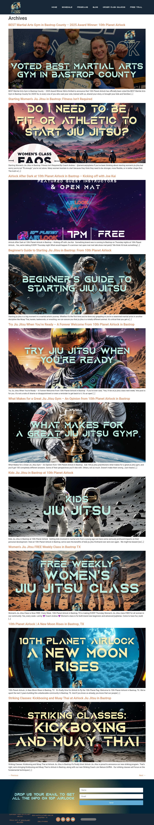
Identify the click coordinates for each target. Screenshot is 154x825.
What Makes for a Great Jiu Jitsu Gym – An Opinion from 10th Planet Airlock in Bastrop (69, 398)
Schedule (67, 7)
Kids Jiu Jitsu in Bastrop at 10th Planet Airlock (40, 473)
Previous (13, 775)
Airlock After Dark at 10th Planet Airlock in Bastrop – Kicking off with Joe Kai (62, 176)
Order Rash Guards (114, 7)
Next (142, 775)
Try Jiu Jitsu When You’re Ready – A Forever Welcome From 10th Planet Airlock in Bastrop (71, 324)
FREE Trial (136, 7)
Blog (95, 7)
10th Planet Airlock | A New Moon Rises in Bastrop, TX (46, 624)
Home (54, 7)
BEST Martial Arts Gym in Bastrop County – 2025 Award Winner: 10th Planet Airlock (66, 25)
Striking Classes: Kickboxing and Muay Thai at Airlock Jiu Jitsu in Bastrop (59, 698)
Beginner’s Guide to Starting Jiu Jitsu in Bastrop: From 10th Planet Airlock (59, 250)
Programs (82, 7)
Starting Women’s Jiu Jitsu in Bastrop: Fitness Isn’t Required (50, 99)
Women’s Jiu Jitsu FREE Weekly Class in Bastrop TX (44, 547)
